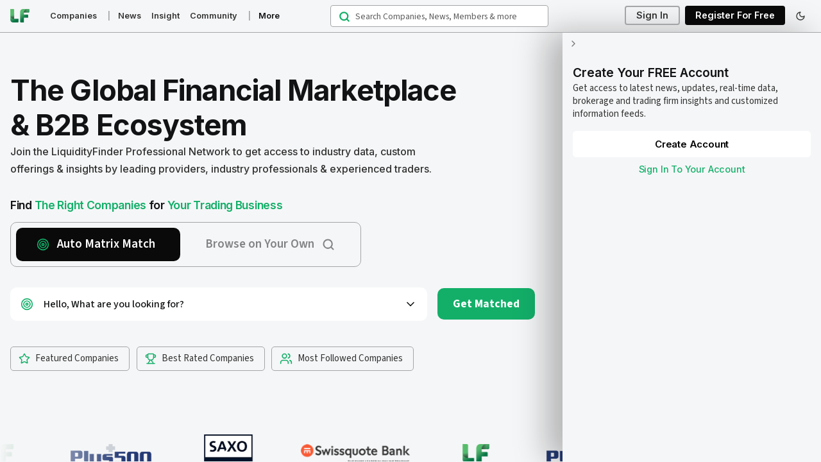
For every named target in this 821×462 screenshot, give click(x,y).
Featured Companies (69, 358)
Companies (73, 16)
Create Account (686, 131)
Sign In (652, 15)
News (129, 16)
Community (213, 16)
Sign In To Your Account (686, 156)
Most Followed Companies (341, 358)
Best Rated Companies (199, 358)
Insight (165, 16)
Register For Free (735, 15)
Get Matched (486, 304)
